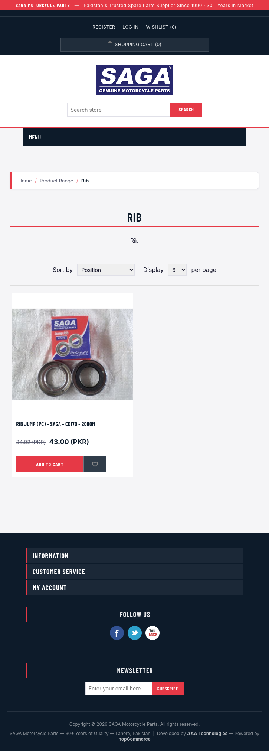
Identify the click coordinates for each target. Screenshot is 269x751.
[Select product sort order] (106, 270)
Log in (130, 27)
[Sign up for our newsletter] (118, 688)
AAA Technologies (207, 733)
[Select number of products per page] (177, 270)
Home (25, 180)
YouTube (152, 633)
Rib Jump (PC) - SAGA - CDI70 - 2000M (55, 423)
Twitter (135, 633)
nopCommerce (134, 739)
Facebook (117, 633)
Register (103, 27)
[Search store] (119, 110)
